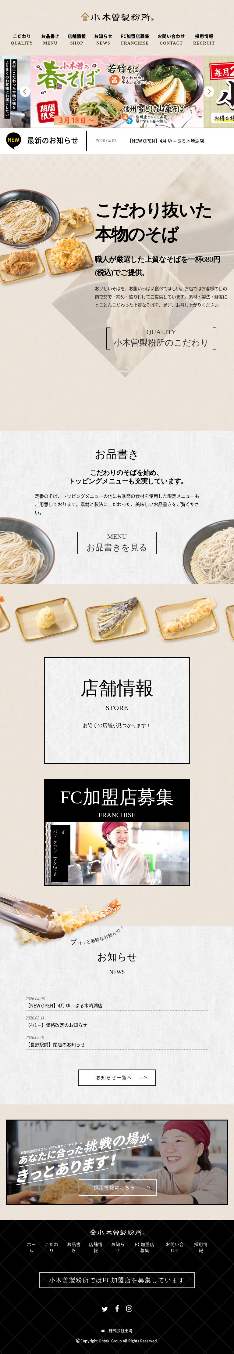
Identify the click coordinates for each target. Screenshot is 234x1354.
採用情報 (201, 1247)
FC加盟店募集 (144, 1247)
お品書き (74, 1247)
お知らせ (118, 1247)
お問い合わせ (175, 1247)
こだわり (51, 1247)
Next (209, 91)
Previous (25, 91)
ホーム (31, 1247)
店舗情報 (96, 1247)
